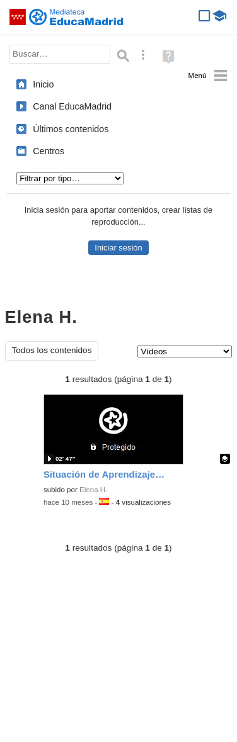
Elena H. (93, 489)
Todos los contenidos (52, 350)
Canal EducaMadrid (72, 106)
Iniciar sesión (118, 247)
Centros (48, 151)
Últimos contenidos (70, 129)
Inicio (43, 84)
